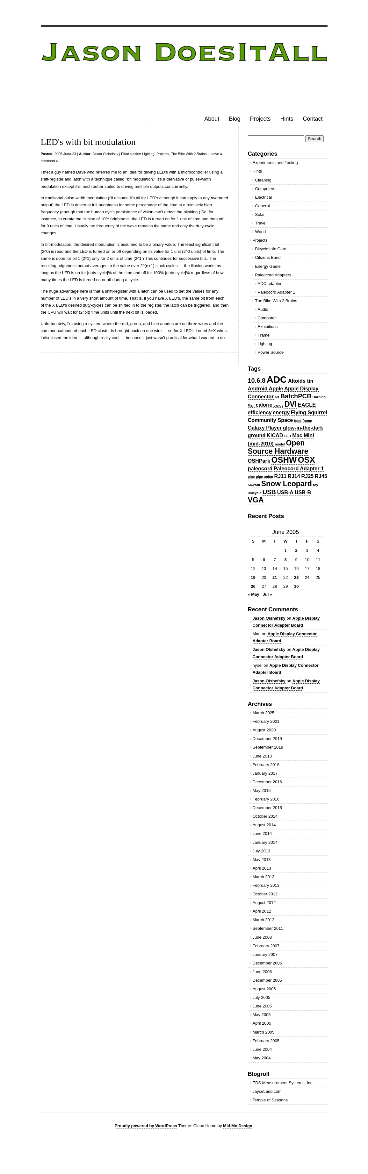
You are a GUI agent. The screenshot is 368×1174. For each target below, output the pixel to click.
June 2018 (262, 756)
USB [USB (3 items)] (269, 491)
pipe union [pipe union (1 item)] (264, 477)
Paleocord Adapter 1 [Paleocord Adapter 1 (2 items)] (299, 468)
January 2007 (265, 954)
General (262, 205)
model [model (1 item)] (280, 444)
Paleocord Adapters (273, 275)
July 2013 (262, 851)
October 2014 (265, 816)
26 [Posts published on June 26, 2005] (253, 586)
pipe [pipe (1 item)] (251, 477)
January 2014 (265, 842)
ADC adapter (270, 283)
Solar (260, 214)
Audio (263, 309)
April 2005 (262, 1023)
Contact (312, 119)
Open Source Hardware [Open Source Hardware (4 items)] (278, 447)
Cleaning (263, 180)
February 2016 (266, 799)
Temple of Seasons (270, 1100)
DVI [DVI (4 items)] (291, 404)
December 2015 (267, 807)
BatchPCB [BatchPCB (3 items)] (296, 396)
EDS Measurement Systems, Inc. (283, 1082)
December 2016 (267, 781)
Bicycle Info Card (270, 248)
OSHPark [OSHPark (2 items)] (259, 461)
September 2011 (268, 928)
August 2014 (264, 824)
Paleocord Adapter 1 (276, 292)
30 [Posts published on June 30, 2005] (296, 586)
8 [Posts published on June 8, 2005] (286, 559)
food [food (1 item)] (297, 421)
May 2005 (262, 1014)
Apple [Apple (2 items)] (276, 388)
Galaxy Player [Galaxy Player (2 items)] (265, 427)
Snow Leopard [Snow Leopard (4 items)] (286, 484)
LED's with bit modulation (88, 142)
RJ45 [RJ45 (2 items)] (321, 476)
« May (253, 594)
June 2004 (262, 1049)
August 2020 (264, 730)
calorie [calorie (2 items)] (264, 405)
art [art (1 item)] (277, 397)
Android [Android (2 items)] (258, 388)
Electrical (263, 197)
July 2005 (262, 997)
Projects (260, 119)
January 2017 (265, 773)
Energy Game (268, 266)
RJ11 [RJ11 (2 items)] (280, 476)
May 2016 (262, 790)
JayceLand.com (267, 1091)
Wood (260, 231)
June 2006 (262, 971)
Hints (286, 119)
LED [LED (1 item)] (287, 436)
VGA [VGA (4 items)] (256, 500)
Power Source (271, 352)
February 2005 (266, 1040)
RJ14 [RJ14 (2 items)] (294, 476)
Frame (264, 335)
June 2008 (262, 937)
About (211, 119)
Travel (261, 223)
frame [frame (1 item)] (307, 421)
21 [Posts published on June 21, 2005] (274, 577)
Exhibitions (268, 326)
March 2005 (264, 1032)
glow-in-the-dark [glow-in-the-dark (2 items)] (303, 427)
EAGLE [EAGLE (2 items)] (307, 405)
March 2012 (264, 919)
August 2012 (264, 902)
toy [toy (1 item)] (315, 485)
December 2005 (267, 980)
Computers (265, 188)
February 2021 (266, 721)
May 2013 (262, 859)
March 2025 (264, 712)
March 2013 (264, 876)
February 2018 (266, 764)
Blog (234, 119)
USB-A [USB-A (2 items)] (285, 492)
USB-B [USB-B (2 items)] (303, 492)
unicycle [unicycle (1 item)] (255, 493)
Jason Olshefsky (106, 154)
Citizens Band (268, 257)
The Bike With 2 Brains (189, 154)
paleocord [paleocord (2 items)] (260, 468)
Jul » (267, 594)
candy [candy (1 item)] (278, 405)
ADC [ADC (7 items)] (277, 379)
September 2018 (268, 747)
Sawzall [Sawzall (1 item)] (254, 485)
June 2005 (262, 1006)
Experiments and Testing (275, 162)
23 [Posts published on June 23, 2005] (296, 577)
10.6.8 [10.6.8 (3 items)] (257, 380)
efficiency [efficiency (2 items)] (260, 412)
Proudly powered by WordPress (146, 1125)
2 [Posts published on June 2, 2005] (296, 550)
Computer (267, 318)
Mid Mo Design (237, 1125)
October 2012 (265, 894)
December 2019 (267, 738)
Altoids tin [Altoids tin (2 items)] (300, 381)
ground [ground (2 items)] (257, 435)
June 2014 (262, 833)
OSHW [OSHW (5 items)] (284, 459)
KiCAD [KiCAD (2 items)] (275, 435)
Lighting (148, 154)
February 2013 (266, 885)
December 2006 (267, 963)
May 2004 (262, 1058)
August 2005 (264, 988)
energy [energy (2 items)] (281, 412)
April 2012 (262, 911)
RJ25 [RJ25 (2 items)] (307, 476)
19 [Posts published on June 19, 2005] (253, 577)
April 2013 (262, 868)
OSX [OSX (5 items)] (306, 459)
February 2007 (266, 945)
